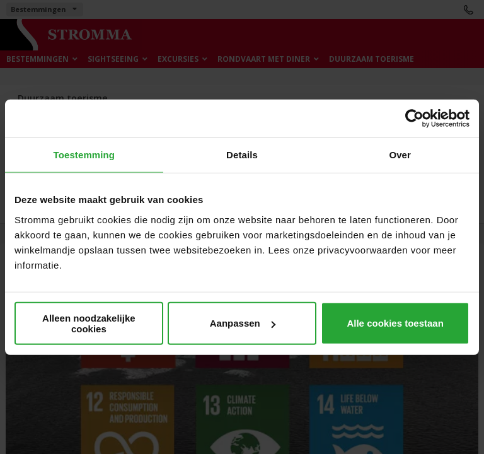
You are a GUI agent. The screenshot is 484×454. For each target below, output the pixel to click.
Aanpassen (242, 323)
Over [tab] (400, 154)
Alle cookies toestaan (395, 323)
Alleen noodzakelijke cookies (88, 323)
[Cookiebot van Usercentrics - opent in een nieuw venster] (414, 118)
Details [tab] (242, 154)
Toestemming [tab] (84, 154)
